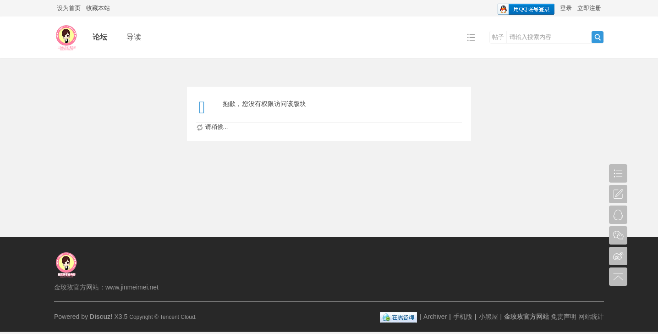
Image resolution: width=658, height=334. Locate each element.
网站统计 (591, 316)
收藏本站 (98, 8)
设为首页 (69, 8)
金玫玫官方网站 (526, 316)
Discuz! (101, 316)
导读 (133, 37)
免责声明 (563, 316)
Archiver (435, 316)
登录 (566, 8)
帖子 (498, 36)
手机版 (462, 316)
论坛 (100, 37)
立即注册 (589, 8)
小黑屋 (488, 316)
